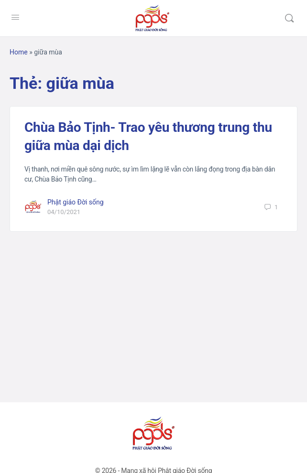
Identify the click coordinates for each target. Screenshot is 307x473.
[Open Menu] (15, 17)
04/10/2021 (63, 211)
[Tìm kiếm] (289, 18)
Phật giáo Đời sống (75, 202)
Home (19, 52)
